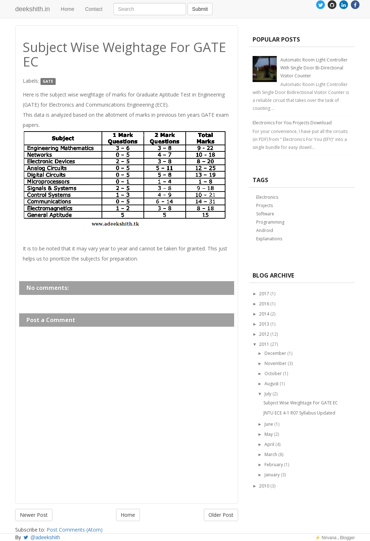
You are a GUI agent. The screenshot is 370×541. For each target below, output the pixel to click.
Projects (264, 205)
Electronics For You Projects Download (292, 123)
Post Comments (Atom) (75, 529)
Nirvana (329, 537)
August (271, 384)
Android (264, 230)
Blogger (347, 537)
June (268, 424)
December (275, 353)
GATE (48, 81)
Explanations (269, 239)
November (275, 363)
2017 (264, 294)
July (267, 394)
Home (67, 9)
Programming (270, 222)
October (273, 373)
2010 (264, 486)
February (273, 464)
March (270, 454)
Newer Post (34, 514)
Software (265, 214)
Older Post (220, 514)
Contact (93, 9)
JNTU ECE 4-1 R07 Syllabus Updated (299, 413)
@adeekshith (41, 537)
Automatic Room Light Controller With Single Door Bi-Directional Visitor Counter (314, 68)
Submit (200, 9)
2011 (264, 344)
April (269, 444)
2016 (264, 304)
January (272, 475)
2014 (264, 314)
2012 (264, 334)
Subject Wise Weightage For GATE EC (300, 403)
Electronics (267, 197)
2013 (264, 324)
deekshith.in (32, 9)
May (268, 434)
